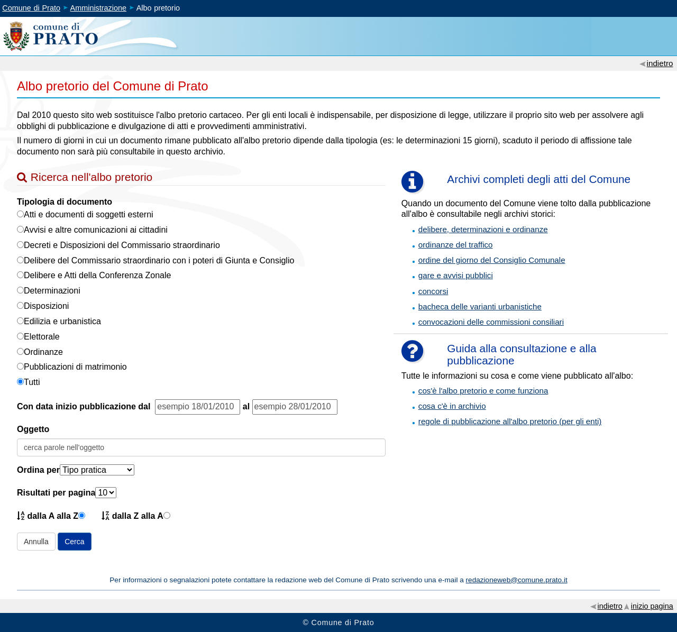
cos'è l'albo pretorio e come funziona (483, 390)
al (246, 406)
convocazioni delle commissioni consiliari (491, 321)
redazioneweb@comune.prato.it (517, 580)
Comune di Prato (31, 8)
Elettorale (42, 336)
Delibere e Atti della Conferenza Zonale (97, 275)
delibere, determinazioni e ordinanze (483, 229)
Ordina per (38, 469)
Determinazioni (52, 290)
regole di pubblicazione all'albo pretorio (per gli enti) (510, 421)
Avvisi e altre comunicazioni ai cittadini (96, 229)
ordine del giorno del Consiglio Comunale (491, 259)
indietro (660, 63)
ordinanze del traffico (455, 244)
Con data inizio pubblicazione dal (86, 406)
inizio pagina (652, 606)
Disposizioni (46, 305)
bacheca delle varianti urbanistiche (480, 306)
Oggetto (33, 429)
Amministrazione (98, 8)
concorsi (433, 291)
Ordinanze (43, 351)
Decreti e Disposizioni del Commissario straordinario (122, 245)
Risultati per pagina (56, 492)
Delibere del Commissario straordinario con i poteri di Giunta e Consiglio (159, 260)
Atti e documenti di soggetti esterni (88, 214)
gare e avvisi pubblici (455, 275)
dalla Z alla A (132, 515)
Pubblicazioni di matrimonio (75, 366)
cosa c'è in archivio (452, 405)
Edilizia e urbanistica (62, 321)
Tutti (32, 382)
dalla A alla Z (47, 515)
